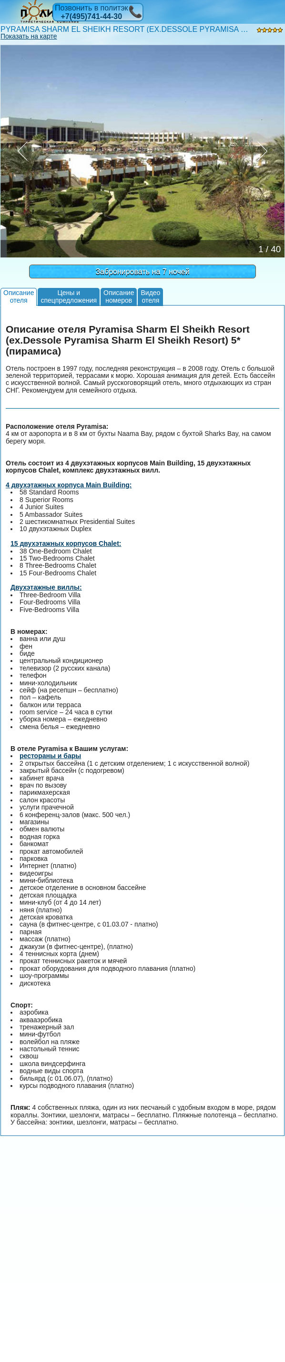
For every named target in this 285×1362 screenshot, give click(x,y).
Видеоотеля (150, 296)
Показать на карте (28, 36)
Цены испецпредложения (69, 296)
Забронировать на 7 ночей (142, 271)
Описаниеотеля (18, 296)
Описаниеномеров (118, 296)
